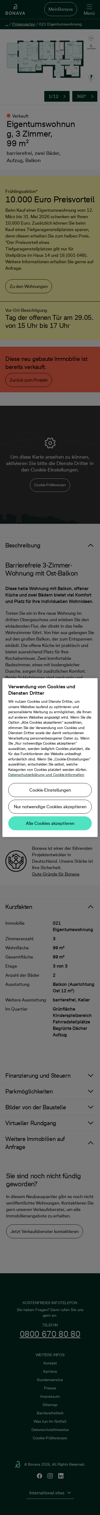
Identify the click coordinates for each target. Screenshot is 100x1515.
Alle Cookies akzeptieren (50, 823)
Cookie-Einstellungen (50, 790)
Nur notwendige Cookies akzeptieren (50, 806)
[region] (49, 757)
